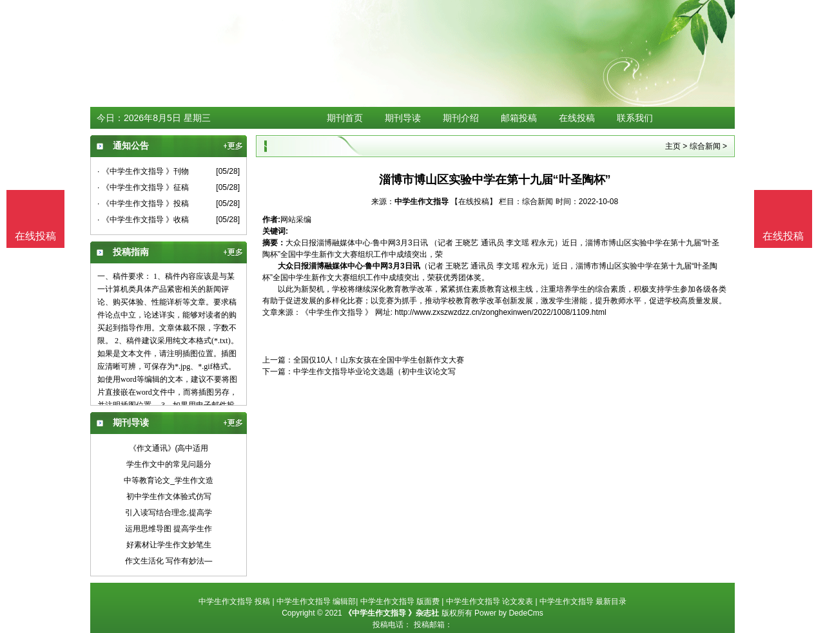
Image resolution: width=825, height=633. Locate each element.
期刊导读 (403, 118)
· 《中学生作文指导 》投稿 (143, 203)
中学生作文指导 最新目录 (582, 601)
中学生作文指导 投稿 (234, 601)
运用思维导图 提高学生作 (168, 528)
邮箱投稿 (519, 118)
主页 (673, 146)
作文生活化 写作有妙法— (168, 560)
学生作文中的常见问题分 (168, 464)
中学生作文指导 (422, 201)
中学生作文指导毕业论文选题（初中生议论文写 (374, 371)
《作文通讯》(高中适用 (169, 448)
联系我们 (635, 118)
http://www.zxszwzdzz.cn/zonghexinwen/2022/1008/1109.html (500, 312)
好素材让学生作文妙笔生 (168, 544)
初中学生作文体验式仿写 (168, 496)
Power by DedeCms (508, 613)
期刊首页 (345, 118)
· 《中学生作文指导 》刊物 (143, 171)
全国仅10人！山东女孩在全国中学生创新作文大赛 (378, 359)
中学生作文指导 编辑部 (316, 601)
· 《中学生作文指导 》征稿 (143, 187)
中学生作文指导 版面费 (400, 601)
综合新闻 (705, 146)
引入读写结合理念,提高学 (168, 512)
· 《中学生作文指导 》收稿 (143, 219)
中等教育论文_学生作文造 (168, 480)
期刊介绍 (461, 118)
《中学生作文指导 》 (337, 312)
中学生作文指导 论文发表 (489, 601)
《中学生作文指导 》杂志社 (391, 613)
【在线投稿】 (474, 201)
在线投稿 (577, 118)
